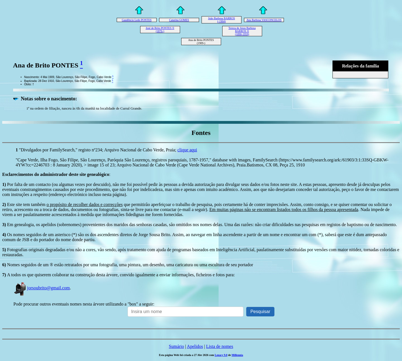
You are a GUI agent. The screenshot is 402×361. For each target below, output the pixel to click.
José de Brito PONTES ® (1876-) (160, 29)
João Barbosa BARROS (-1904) (221, 20)
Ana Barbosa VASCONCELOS (264, 19)
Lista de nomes (219, 346)
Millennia (237, 355)
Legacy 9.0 (221, 355)
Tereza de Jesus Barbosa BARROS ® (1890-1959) (241, 31)
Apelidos (195, 346)
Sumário (176, 346)
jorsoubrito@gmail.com (41, 287)
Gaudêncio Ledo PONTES (137, 19)
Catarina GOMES (179, 19)
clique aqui (187, 149)
